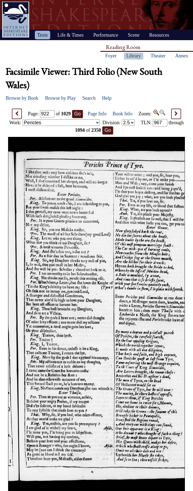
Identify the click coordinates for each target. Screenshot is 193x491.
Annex (181, 55)
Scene (134, 35)
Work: (54, 122)
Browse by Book (22, 98)
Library (133, 55)
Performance (105, 35)
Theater (158, 55)
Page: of (49, 113)
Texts (42, 35)
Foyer (111, 55)
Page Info (97, 113)
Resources (159, 35)
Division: (118, 122)
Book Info (123, 113)
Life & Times (70, 35)
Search (89, 98)
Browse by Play (60, 98)
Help (106, 98)
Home (15, 19)
